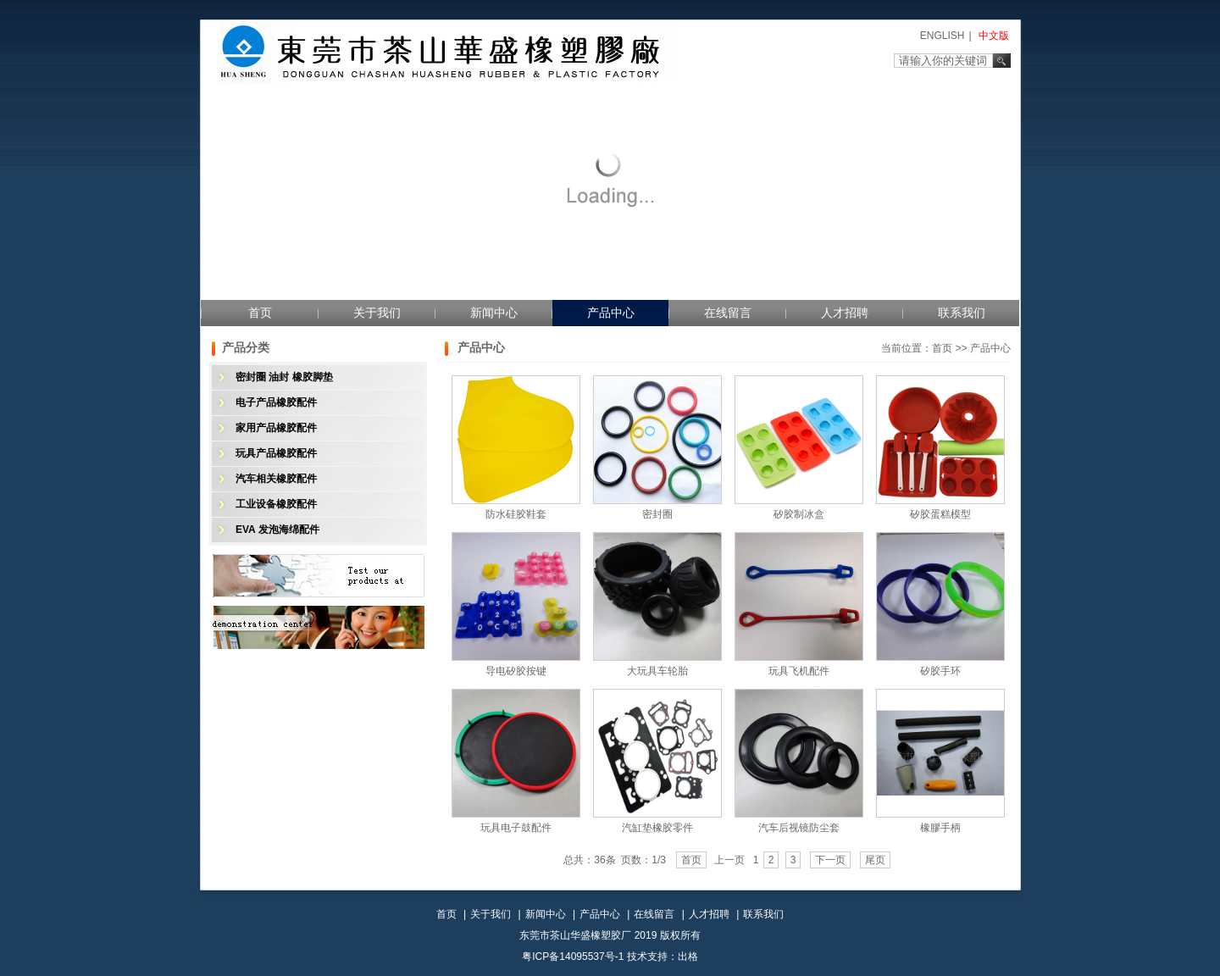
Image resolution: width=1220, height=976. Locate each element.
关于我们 (377, 312)
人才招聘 (844, 312)
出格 (688, 956)
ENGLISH (942, 36)
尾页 (875, 860)
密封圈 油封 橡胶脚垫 (284, 377)
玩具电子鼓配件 (516, 828)
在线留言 (727, 312)
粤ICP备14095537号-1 (573, 956)
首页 (260, 312)
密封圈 (657, 514)
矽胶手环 (940, 671)
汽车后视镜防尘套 (799, 828)
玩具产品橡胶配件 (276, 453)
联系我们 (961, 312)
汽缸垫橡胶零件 (657, 828)
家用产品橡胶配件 (276, 428)
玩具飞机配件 (798, 671)
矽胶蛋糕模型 (940, 514)
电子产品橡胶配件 (276, 402)
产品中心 (611, 312)
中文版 (994, 36)
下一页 (830, 860)
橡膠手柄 (940, 828)
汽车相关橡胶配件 (276, 479)
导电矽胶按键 (515, 671)
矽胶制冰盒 (799, 514)
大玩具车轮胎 (657, 671)
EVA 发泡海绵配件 (277, 529)
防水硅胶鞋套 (515, 514)
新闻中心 (494, 312)
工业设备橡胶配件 (276, 504)
